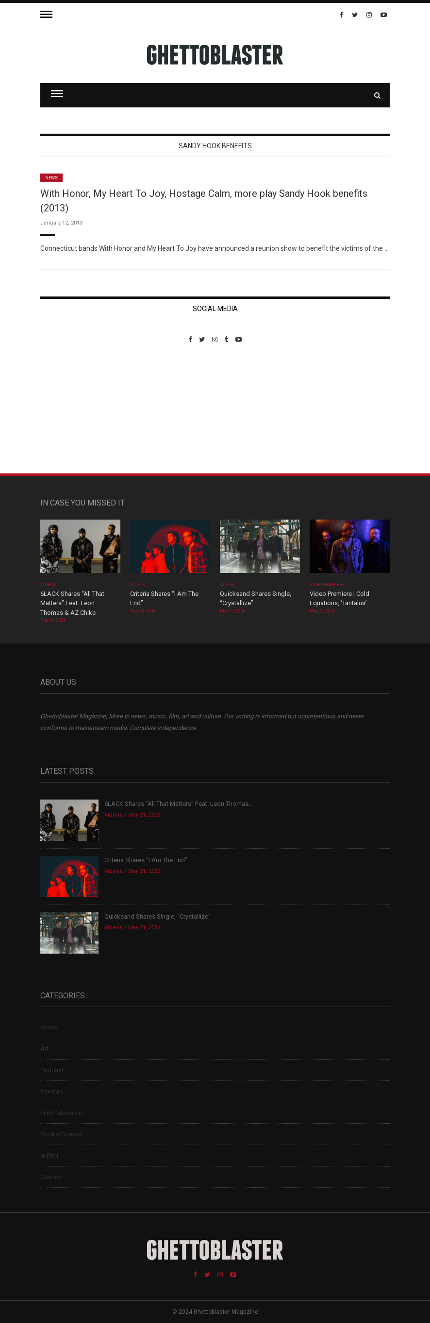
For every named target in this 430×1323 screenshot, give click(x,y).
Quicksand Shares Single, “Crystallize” (157, 916)
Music (48, 1027)
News (51, 177)
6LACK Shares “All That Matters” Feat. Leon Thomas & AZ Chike (72, 603)
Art (44, 1048)
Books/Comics (61, 1134)
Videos (47, 584)
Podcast (52, 1070)
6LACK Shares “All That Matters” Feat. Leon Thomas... (178, 803)
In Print (49, 1155)
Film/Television (61, 1112)
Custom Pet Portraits (68, 410)
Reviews (52, 1091)
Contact (51, 1177)
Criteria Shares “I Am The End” (145, 860)
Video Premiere (327, 584)
